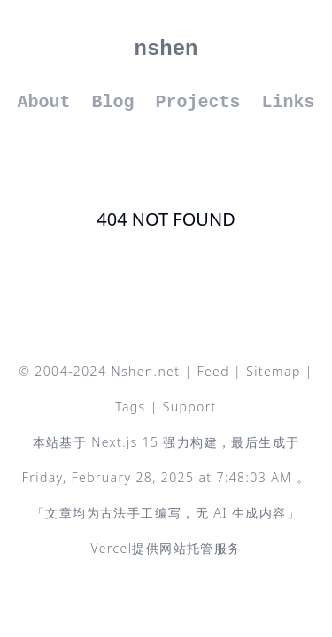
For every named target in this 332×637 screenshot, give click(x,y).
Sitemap (273, 371)
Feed (213, 371)
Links (288, 102)
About (43, 102)
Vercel (111, 548)
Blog (112, 102)
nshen (165, 49)
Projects (198, 102)
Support (190, 406)
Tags (130, 406)
